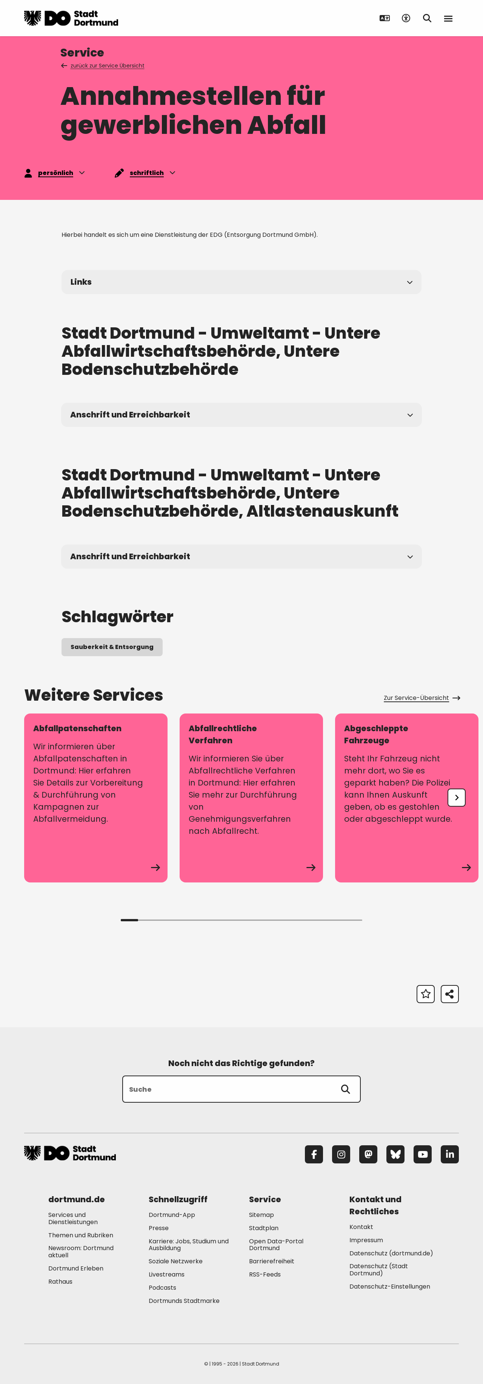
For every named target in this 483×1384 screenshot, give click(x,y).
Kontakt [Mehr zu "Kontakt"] (361, 1227)
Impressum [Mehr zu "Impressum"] (366, 1240)
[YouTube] (423, 1154)
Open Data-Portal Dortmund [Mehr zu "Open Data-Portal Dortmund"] (276, 1245)
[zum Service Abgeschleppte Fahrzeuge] (406, 797)
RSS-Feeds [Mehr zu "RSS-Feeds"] (265, 1274)
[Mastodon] (368, 1154)
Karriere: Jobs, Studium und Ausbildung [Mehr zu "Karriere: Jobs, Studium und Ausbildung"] (189, 1245)
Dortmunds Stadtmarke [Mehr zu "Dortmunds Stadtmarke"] (184, 1301)
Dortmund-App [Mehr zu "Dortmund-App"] (172, 1215)
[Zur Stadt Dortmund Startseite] (71, 18)
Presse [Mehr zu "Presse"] (159, 1228)
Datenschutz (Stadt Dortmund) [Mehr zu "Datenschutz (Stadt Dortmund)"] (378, 1270)
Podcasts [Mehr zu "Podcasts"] (162, 1287)
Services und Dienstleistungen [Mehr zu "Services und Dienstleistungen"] (73, 1218)
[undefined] (457, 798)
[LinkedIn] (450, 1154)
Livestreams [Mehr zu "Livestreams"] (167, 1274)
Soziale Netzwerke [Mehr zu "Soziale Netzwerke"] (176, 1261)
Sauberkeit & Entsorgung (112, 647)
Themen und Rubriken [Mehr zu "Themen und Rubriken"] (80, 1235)
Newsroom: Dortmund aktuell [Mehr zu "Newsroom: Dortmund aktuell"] (81, 1252)
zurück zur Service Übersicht (103, 65)
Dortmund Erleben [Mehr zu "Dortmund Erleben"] (75, 1268)
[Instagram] (341, 1154)
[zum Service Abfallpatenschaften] (96, 797)
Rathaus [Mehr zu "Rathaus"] (60, 1281)
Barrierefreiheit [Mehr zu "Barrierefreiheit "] (271, 1261)
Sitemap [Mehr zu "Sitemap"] (261, 1215)
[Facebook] (314, 1154)
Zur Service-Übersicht (421, 698)
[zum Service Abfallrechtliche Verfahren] (251, 797)
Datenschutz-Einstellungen (389, 1286)
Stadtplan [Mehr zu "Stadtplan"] (263, 1228)
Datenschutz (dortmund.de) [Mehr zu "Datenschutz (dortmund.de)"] (391, 1253)
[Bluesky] (395, 1154)
